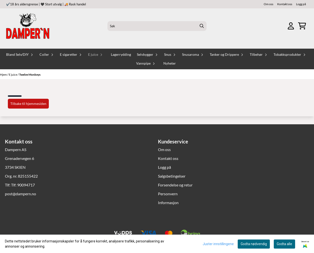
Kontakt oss (284, 4)
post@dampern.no (20, 193)
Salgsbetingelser (171, 176)
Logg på (301, 4)
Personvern (168, 193)
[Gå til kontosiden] (291, 25)
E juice (13, 74)
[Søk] (157, 26)
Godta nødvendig (254, 244)
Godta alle (284, 244)
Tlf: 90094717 (23, 185)
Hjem (3, 74)
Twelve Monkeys (29, 74)
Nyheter (169, 63)
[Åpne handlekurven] (302, 25)
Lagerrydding (121, 54)
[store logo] (27, 26)
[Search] (202, 26)
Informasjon (168, 202)
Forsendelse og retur (175, 185)
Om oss (268, 4)
